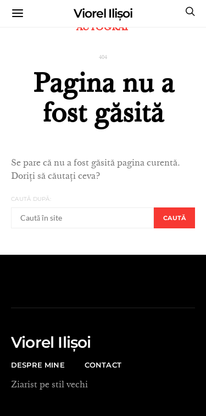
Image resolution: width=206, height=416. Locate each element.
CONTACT (103, 364)
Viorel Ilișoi (103, 13)
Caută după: (31, 198)
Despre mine (38, 364)
